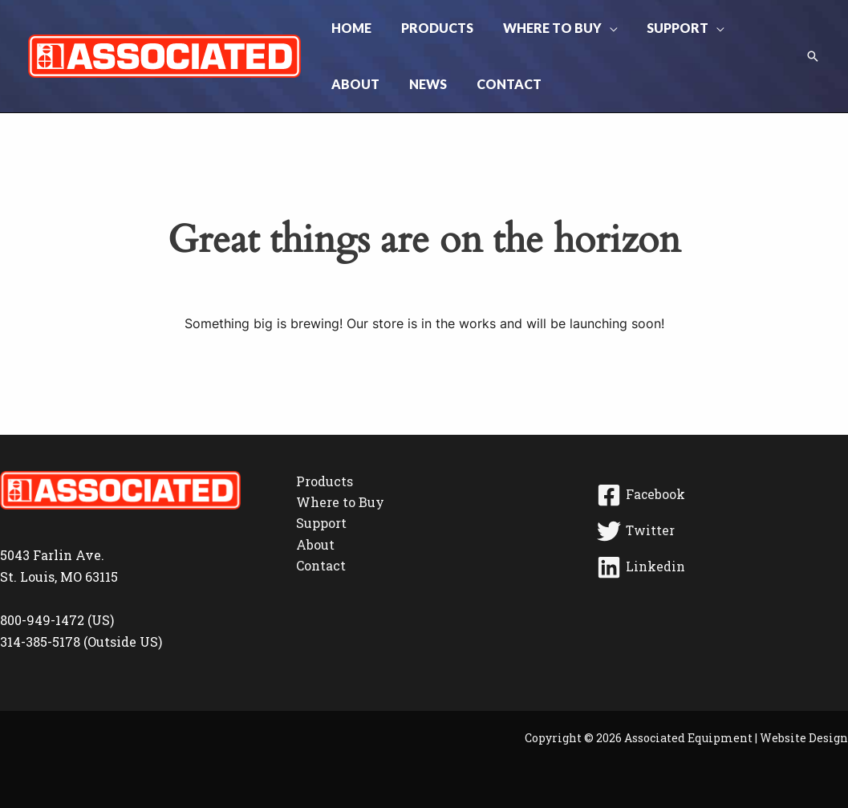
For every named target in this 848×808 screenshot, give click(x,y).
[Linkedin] (720, 567)
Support (321, 522)
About (315, 544)
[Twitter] (720, 531)
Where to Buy (340, 501)
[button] (600, 28)
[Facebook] (720, 495)
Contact (321, 565)
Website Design (804, 737)
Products (324, 481)
